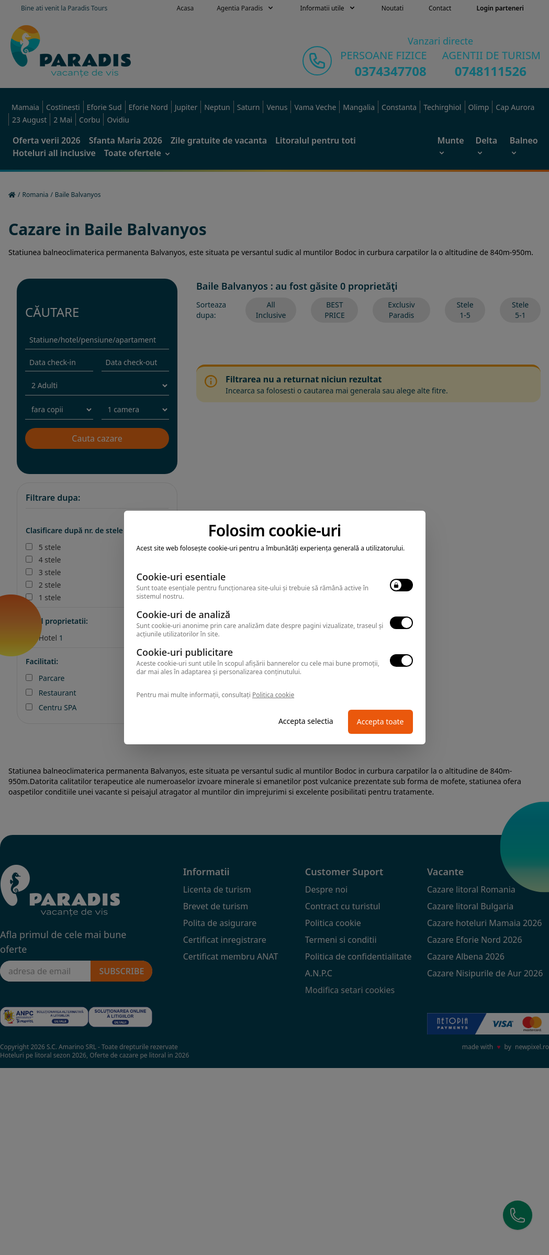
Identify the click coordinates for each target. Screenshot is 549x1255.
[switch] (401, 585)
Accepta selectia (305, 721)
